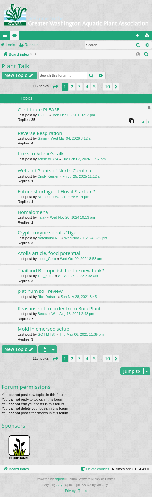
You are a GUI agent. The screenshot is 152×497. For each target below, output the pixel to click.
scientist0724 (48, 159)
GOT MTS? (46, 334)
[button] (55, 87)
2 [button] (72, 86)
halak (42, 217)
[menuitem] (146, 54)
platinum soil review (40, 291)
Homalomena (33, 212)
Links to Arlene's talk (40, 153)
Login (10, 45)
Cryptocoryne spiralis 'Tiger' (49, 232)
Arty (59, 485)
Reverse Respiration (40, 133)
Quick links (6, 36)
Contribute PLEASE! (39, 109)
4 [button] (87, 86)
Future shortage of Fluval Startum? (56, 191)
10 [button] (107, 86)
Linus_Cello (47, 259)
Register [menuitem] (148, 36)
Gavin (42, 138)
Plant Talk (15, 66)
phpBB (59, 479)
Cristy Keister (48, 176)
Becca (42, 314)
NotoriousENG (49, 238)
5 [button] (94, 86)
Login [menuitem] (139, 36)
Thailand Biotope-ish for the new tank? (61, 270)
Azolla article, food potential (49, 253)
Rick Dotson (47, 297)
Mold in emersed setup (43, 329)
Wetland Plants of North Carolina (54, 170)
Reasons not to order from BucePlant (59, 308)
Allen (41, 197)
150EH (43, 115)
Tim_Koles (46, 276)
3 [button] (79, 86)
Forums (15, 36)
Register (31, 45)
